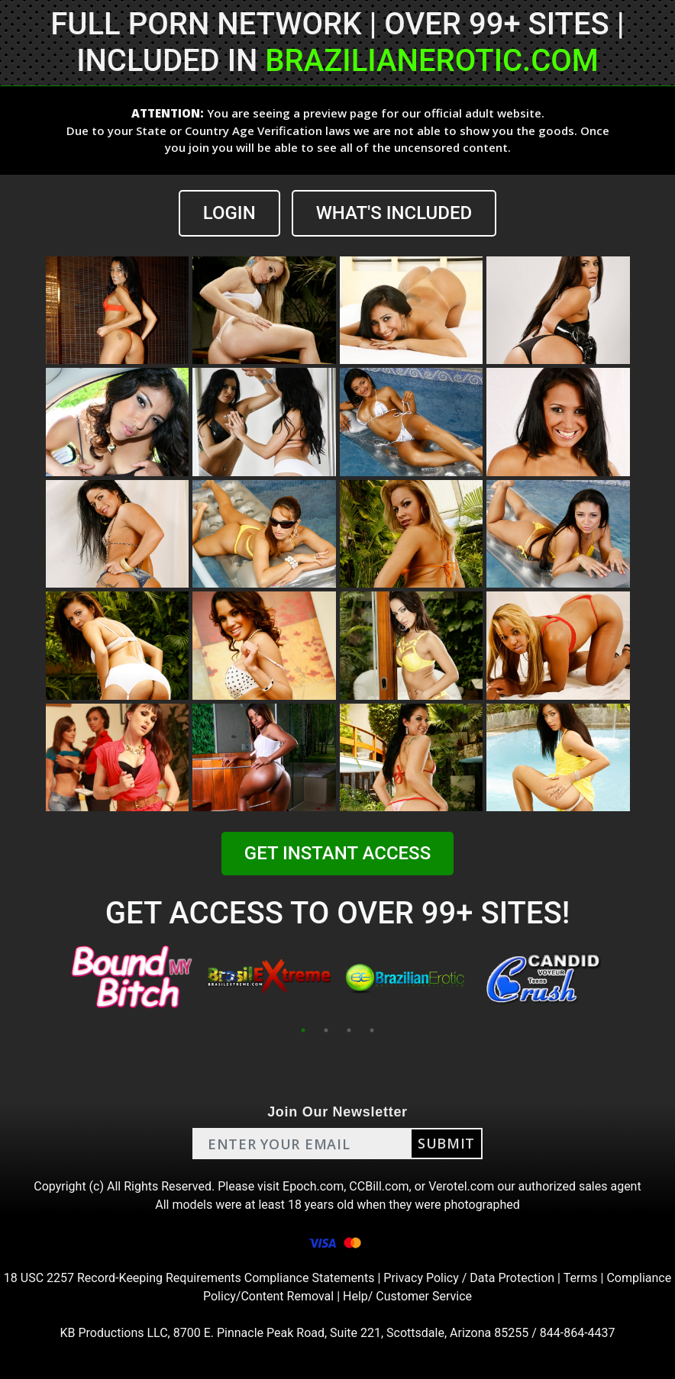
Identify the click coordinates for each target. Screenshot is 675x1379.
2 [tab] (326, 1030)
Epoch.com (313, 1186)
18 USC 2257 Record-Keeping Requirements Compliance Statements (189, 1278)
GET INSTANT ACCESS (337, 853)
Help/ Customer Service (407, 1296)
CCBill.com (379, 1186)
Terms (581, 1278)
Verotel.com (461, 1186)
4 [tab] (371, 1030)
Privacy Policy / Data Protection (468, 1278)
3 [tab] (349, 1030)
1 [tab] (303, 1030)
